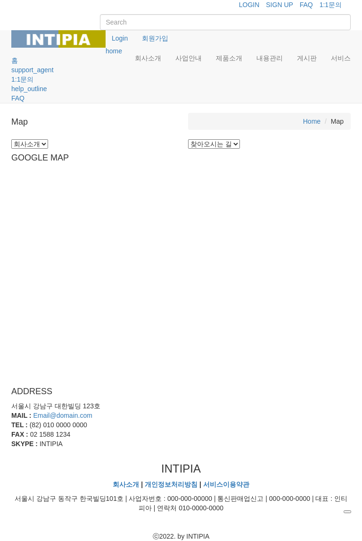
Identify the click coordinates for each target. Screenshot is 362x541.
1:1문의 (331, 4)
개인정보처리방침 (171, 484)
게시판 (307, 58)
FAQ (306, 4)
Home (312, 121)
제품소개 (229, 58)
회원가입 (155, 38)
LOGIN (249, 4)
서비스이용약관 (226, 484)
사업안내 (188, 58)
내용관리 (269, 58)
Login (120, 38)
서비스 (341, 58)
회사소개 (148, 58)
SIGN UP (279, 4)
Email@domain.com (62, 415)
